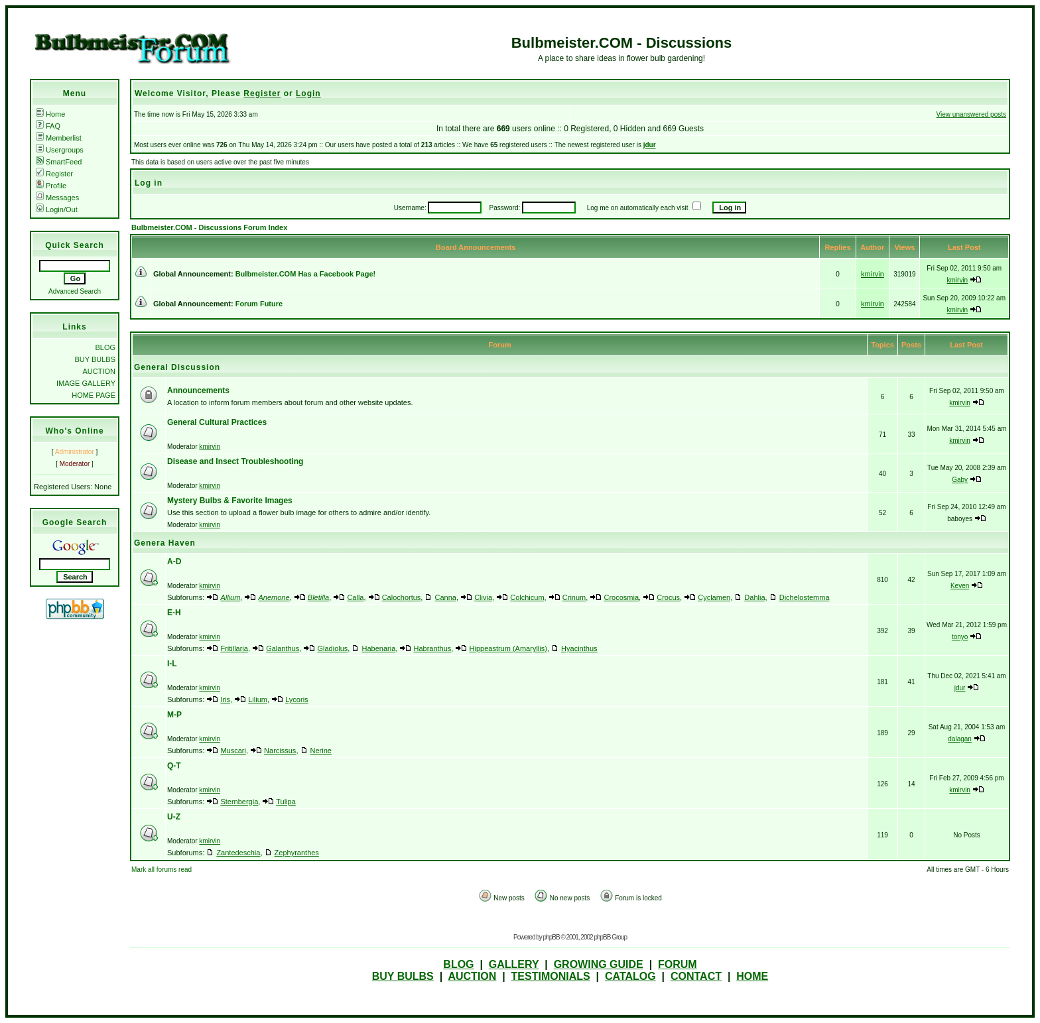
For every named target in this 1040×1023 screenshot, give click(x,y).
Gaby (960, 479)
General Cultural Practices (217, 422)
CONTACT (696, 976)
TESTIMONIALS (550, 976)
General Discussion (177, 367)
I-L (172, 663)
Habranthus (432, 648)
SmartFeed (59, 162)
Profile (51, 186)
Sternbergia (239, 802)
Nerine (321, 750)
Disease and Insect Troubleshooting (235, 461)
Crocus (668, 597)
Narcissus (280, 750)
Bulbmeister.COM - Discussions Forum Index (209, 227)
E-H (174, 612)
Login (308, 93)
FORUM (677, 964)
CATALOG (630, 976)
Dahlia (754, 597)
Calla (355, 597)
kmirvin (872, 274)
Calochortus (401, 597)
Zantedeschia (238, 853)
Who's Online (74, 431)
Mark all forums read (161, 869)
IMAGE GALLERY (85, 383)
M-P (174, 714)
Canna (445, 597)
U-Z (173, 816)
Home (50, 114)
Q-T (174, 765)
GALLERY (514, 964)
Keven (959, 585)
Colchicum (527, 597)
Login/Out (57, 209)
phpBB (551, 937)
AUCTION (99, 371)
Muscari (233, 750)
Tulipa (286, 802)
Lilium (257, 699)
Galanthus (282, 648)
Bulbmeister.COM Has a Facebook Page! (305, 274)
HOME (752, 976)
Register (54, 174)
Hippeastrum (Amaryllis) (508, 648)
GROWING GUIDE (598, 964)
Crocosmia (621, 597)
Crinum (574, 597)
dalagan (960, 739)
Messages (57, 198)
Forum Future (259, 304)
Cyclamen (714, 597)
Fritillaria (234, 648)
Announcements (198, 390)
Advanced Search (74, 291)
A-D (174, 561)
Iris (225, 699)
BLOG (105, 347)
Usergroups (60, 150)
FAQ (48, 126)
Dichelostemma (804, 597)
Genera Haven (165, 543)
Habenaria (379, 648)
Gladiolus (332, 648)
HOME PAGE (93, 395)
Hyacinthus (579, 648)
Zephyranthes (297, 853)
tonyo (960, 636)
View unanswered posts (971, 114)
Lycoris (296, 699)
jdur (649, 145)
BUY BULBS (94, 359)
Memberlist (59, 138)
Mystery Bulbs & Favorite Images (229, 500)
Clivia (483, 597)
